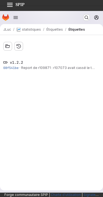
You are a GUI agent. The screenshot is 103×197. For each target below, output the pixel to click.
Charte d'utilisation (66, 195)
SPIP (15, 4)
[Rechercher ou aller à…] (86, 17)
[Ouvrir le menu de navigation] (15, 17)
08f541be (11, 68)
